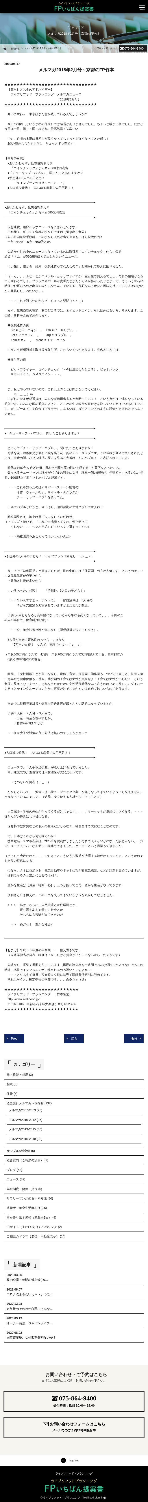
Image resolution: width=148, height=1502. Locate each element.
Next (134, 1038)
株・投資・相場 (17, 1074)
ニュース (13, 1179)
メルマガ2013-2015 (22, 1129)
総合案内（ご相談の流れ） (25, 1160)
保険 (10, 1094)
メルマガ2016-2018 (22, 1139)
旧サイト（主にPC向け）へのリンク (32, 1227)
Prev (14, 1038)
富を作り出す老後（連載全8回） (29, 1217)
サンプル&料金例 (18, 1151)
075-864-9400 (134, 48)
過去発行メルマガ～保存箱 (25, 1103)
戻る (74, 1038)
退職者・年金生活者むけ (24, 1208)
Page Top (74, 1460)
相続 (10, 1084)
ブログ (11, 1170)
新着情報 (15, 48)
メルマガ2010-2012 (22, 1120)
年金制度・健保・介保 (22, 1189)
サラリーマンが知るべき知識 (27, 1198)
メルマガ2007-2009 (22, 1110)
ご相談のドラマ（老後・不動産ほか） (33, 1236)
